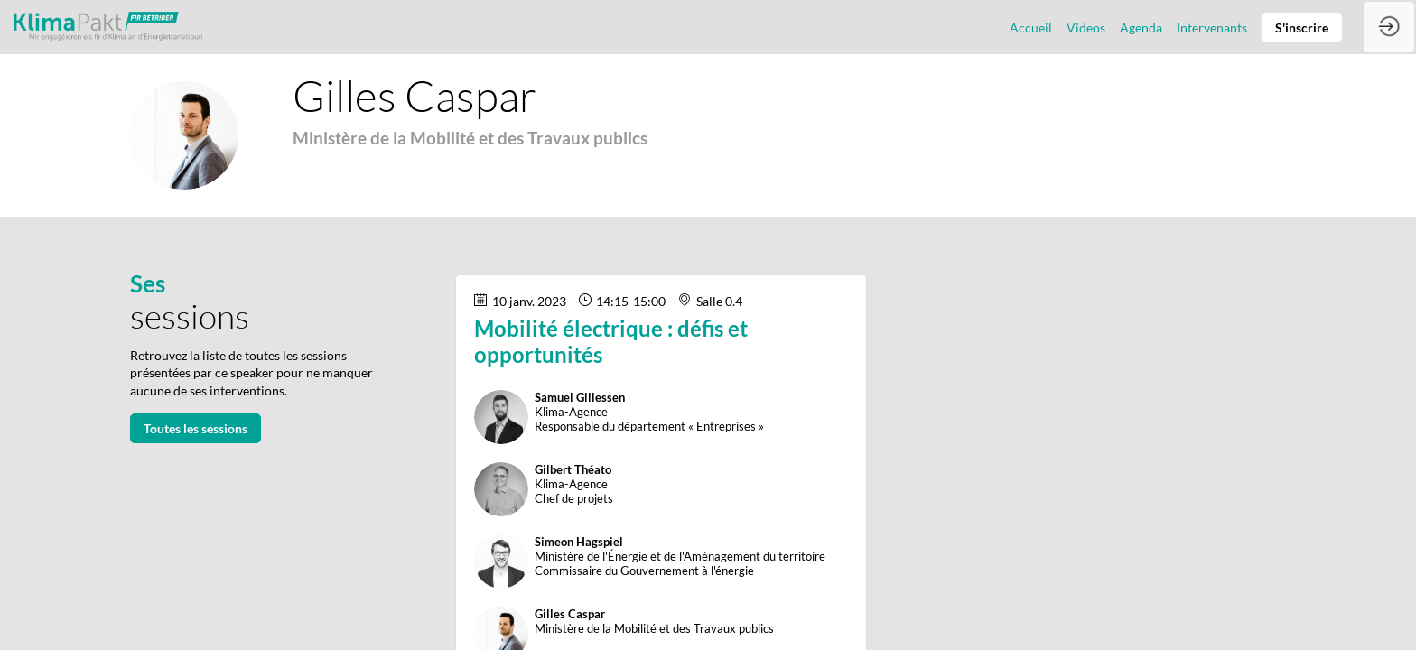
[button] (1302, 27)
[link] (1031, 27)
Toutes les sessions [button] (195, 428)
